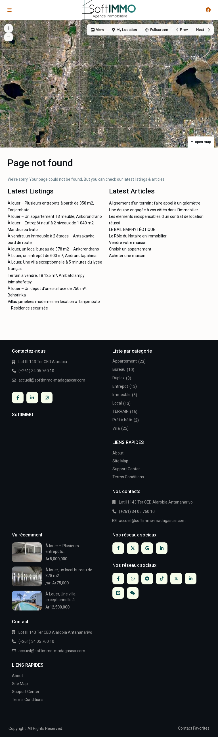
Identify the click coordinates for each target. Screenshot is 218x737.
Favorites (201, 728)
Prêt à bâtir (122, 420)
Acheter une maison (127, 255)
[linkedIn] (32, 397)
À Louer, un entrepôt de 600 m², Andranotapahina (52, 255)
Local (117, 403)
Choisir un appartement (130, 249)
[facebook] (18, 397)
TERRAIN (120, 411)
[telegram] (147, 578)
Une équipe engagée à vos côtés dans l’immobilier (153, 210)
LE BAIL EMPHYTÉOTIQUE (132, 229)
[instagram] (47, 397)
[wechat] (133, 593)
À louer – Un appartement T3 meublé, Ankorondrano (55, 216)
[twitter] (133, 548)
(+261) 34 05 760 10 (36, 370)
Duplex (118, 378)
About (117, 453)
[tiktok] (161, 578)
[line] (118, 593)
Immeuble (121, 394)
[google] (147, 548)
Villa (116, 428)
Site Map (120, 461)
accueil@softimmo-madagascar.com (51, 380)
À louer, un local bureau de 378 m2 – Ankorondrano (53, 249)
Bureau (118, 369)
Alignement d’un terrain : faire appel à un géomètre (154, 203)
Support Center (126, 469)
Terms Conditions (128, 477)
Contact (185, 728)
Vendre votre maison (127, 242)
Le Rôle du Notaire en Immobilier (138, 236)
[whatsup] (133, 578)
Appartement (124, 361)
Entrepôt (120, 386)
